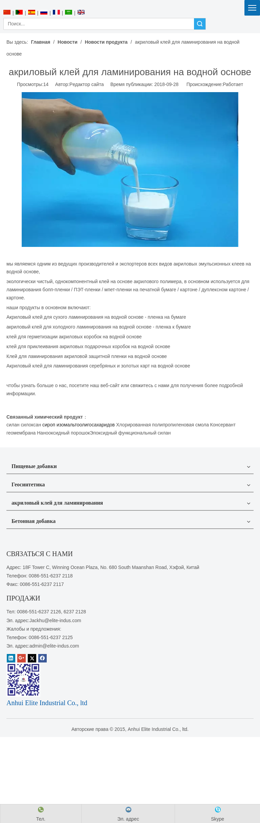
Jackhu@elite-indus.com (55, 620)
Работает (233, 84)
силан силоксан (23, 424)
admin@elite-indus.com (54, 646)
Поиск (199, 23)
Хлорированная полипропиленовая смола (162, 424)
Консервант (223, 424)
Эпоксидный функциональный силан (130, 433)
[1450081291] (23, 680)
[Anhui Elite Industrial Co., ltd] (130, 4)
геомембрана (21, 433)
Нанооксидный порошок (63, 433)
